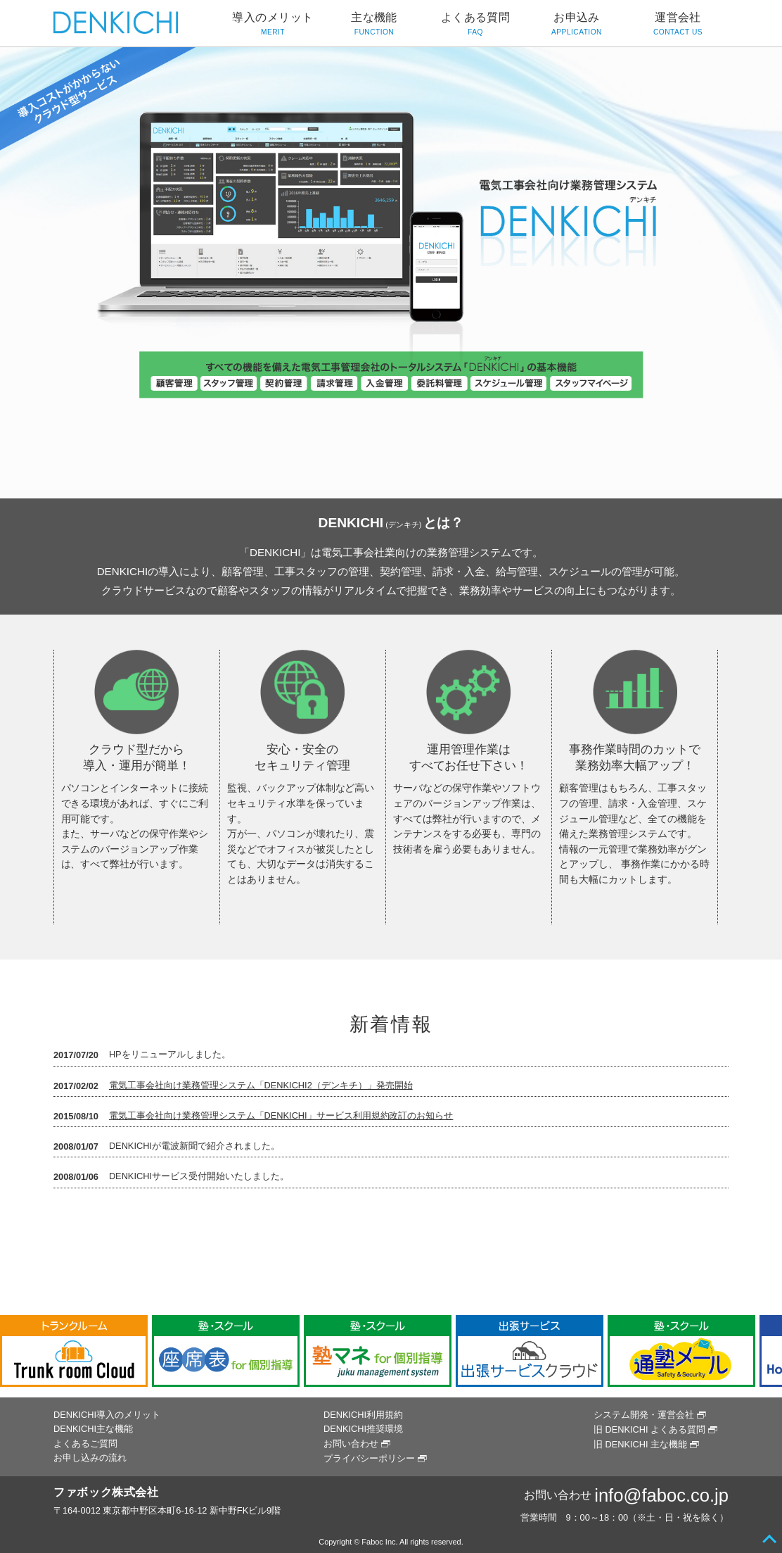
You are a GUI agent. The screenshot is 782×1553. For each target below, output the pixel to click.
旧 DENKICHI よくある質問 (649, 1429)
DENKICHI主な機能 (93, 1428)
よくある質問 (475, 24)
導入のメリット (272, 24)
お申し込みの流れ (90, 1457)
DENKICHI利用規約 (363, 1414)
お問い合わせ (350, 1443)
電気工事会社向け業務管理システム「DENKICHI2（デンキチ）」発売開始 (261, 1085)
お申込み (576, 24)
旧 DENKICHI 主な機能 (640, 1444)
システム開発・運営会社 (644, 1414)
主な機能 (374, 24)
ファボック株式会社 (106, 1492)
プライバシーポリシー (369, 1458)
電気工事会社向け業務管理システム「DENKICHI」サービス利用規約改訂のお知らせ (281, 1115)
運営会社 (678, 24)
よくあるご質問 (85, 1443)
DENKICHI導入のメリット (106, 1414)
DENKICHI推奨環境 (363, 1428)
